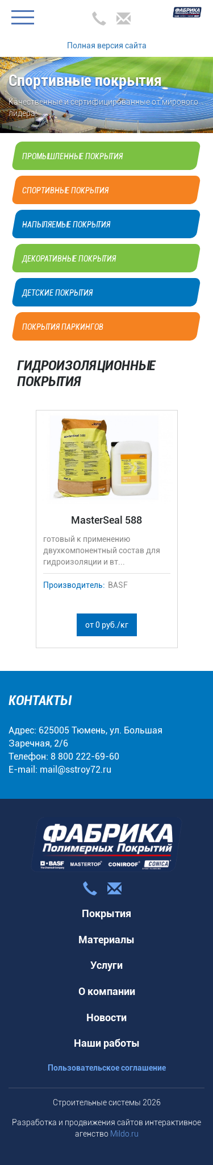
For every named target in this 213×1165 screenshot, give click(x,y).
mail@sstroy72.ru (75, 769)
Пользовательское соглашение (107, 1067)
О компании (106, 991)
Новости (106, 1017)
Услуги (106, 965)
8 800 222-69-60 (85, 756)
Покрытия (106, 913)
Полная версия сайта (107, 45)
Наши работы (107, 1043)
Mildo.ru (124, 1133)
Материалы (106, 940)
